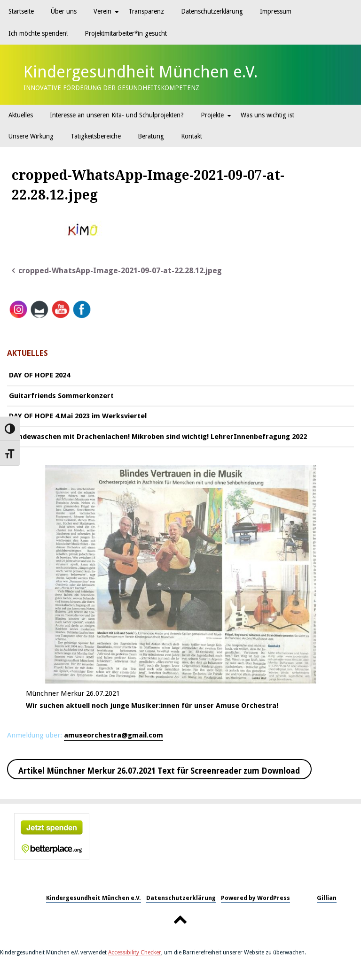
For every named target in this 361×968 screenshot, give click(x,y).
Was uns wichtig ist (267, 115)
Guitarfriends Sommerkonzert (61, 396)
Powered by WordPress (255, 897)
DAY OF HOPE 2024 (39, 375)
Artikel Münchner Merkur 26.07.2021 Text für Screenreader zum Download (159, 771)
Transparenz (146, 11)
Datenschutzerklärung (212, 11)
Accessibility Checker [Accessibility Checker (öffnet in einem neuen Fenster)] (134, 952)
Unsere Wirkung (31, 136)
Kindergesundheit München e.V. (141, 71)
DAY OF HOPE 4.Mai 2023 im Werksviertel (78, 416)
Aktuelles (20, 115)
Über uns (64, 11)
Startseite (21, 11)
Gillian (327, 897)
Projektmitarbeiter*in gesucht (126, 33)
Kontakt (191, 136)
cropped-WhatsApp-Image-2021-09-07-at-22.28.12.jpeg (120, 270)
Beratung (151, 136)
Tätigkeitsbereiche (96, 136)
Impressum (275, 11)
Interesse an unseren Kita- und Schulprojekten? (117, 115)
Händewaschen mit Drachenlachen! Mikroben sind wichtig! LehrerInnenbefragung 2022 (158, 436)
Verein (102, 11)
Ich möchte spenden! (38, 33)
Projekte (212, 115)
